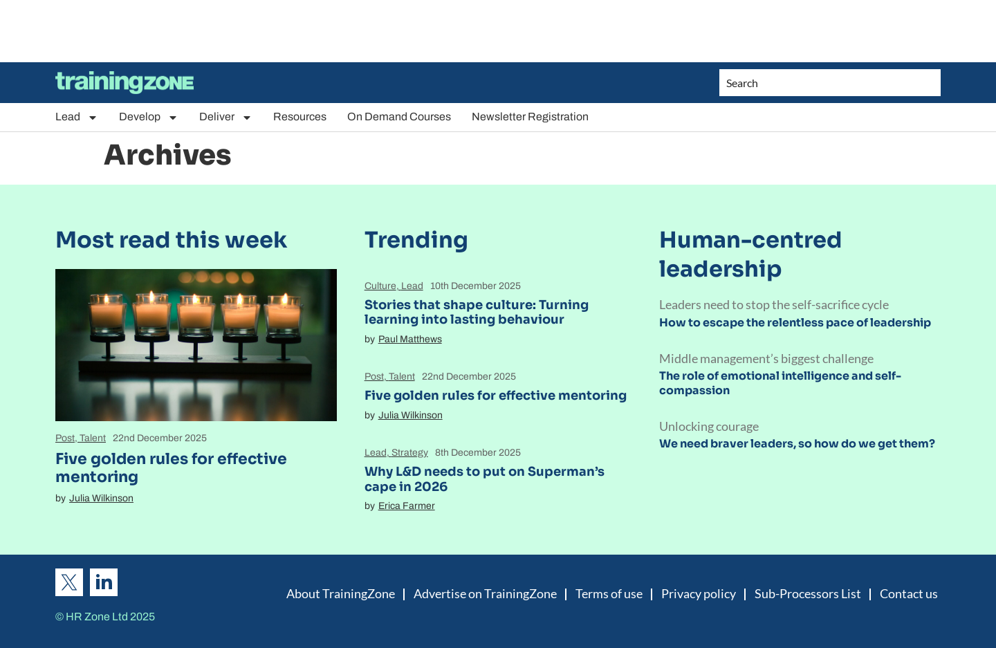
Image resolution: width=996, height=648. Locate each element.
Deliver (225, 117)
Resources (299, 116)
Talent (93, 438)
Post (65, 438)
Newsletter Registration (530, 116)
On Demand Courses (399, 116)
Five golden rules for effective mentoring (171, 468)
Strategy (409, 452)
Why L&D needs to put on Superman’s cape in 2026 (485, 479)
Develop (148, 117)
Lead (76, 117)
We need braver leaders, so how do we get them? (797, 443)
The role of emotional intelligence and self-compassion (780, 383)
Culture (380, 286)
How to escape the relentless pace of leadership (795, 322)
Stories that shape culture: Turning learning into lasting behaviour (477, 312)
